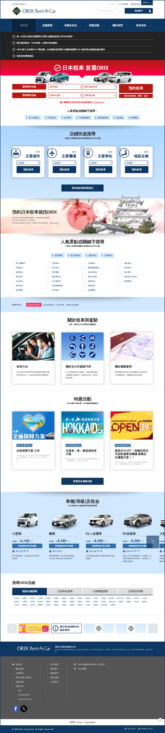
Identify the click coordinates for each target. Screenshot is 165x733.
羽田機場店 (51, 118)
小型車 (30, 535)
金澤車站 (55, 290)
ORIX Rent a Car (34, 11)
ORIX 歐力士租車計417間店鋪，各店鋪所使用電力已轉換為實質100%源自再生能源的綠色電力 (58, 49)
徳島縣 (24, 605)
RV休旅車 (141, 536)
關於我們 (118, 25)
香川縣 (32, 605)
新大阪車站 (75, 255)
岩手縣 (32, 598)
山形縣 (56, 598)
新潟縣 (128, 598)
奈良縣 (103, 601)
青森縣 (24, 598)
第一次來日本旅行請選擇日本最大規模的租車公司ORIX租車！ (43, 36)
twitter (23, 708)
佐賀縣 (64, 605)
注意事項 (54, 682)
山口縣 (16, 605)
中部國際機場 (84, 118)
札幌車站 (19, 268)
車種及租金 (70, 25)
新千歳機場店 (34, 118)
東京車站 (55, 268)
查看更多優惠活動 (82, 481)
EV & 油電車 (104, 535)
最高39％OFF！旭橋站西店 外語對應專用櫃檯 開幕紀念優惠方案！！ (132, 440)
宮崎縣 (95, 605)
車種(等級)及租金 (23, 677)
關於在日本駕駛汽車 (82, 358)
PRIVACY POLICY (147, 729)
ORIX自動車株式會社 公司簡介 (91, 664)
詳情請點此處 (98, 102)
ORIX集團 (82, 669)
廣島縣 (144, 601)
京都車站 (108, 255)
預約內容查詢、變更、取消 (136, 96)
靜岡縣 (48, 601)
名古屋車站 (56, 281)
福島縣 (64, 598)
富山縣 (136, 598)
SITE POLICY (132, 729)
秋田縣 (48, 598)
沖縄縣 (112, 605)
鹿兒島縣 (104, 605)
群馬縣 (87, 598)
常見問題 (125, 4)
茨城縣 (72, 598)
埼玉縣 (95, 598)
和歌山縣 (112, 601)
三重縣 (64, 601)
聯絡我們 (54, 673)
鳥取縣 (120, 601)
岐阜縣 (40, 601)
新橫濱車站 (56, 277)
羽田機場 (55, 272)
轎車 (67, 535)
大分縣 (87, 605)
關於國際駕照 (132, 358)
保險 (20, 690)
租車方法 (33, 358)
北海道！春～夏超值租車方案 (82, 440)
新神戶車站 (92, 277)
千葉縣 (103, 598)
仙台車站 (19, 281)
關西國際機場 (102, 118)
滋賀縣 (72, 601)
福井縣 (16, 601)
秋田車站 (19, 277)
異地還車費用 (24, 695)
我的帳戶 (139, 11)
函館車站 (19, 272)
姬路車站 (91, 281)
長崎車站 (127, 268)
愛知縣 (56, 601)
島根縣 (128, 601)
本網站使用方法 (25, 699)
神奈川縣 (120, 598)
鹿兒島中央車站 (130, 277)
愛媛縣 (40, 605)
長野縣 (32, 601)
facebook (15, 708)
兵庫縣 (95, 601)
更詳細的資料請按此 (82, 188)
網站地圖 (136, 4)
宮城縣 (40, 598)
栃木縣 (79, 598)
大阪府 (87, 601)
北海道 (16, 598)
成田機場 (67, 118)
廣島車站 (91, 286)
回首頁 (24, 25)
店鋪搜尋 (47, 25)
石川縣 (144, 598)
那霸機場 (134, 118)
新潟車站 (19, 286)
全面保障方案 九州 (33, 440)
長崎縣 (72, 605)
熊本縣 (79, 605)
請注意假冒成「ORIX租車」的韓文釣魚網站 (34, 43)
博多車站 (92, 255)
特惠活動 (94, 25)
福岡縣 (56, 605)
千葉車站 (55, 263)
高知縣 (48, 605)
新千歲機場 (20, 263)
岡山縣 (136, 601)
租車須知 (141, 25)
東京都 (111, 598)
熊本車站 (127, 272)
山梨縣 (24, 601)
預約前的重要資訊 (22, 56)
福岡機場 (119, 118)
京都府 (79, 601)
